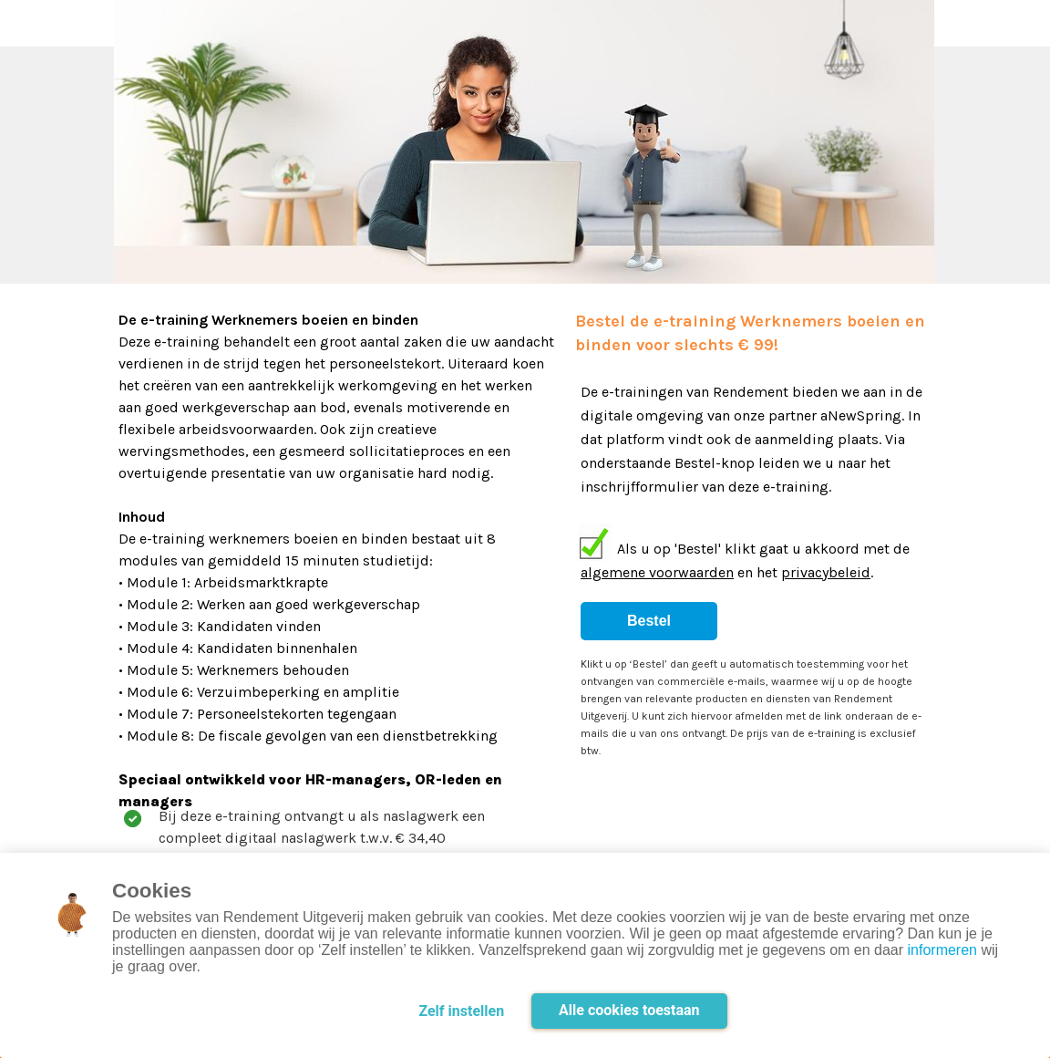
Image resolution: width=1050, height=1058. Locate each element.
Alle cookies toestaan (629, 1010)
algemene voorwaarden (657, 572)
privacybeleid (825, 572)
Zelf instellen (461, 1011)
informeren (942, 950)
